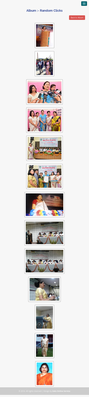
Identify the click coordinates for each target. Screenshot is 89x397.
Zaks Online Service (61, 390)
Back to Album (77, 18)
